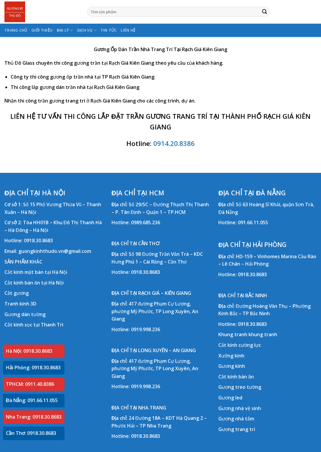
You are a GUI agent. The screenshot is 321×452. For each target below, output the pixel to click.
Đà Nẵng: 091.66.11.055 (32, 400)
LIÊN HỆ (128, 30)
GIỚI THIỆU (42, 30)
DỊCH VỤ (86, 30)
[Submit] (264, 12)
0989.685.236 (145, 222)
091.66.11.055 (253, 222)
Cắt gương (16, 293)
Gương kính (231, 366)
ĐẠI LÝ (65, 30)
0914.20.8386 (174, 143)
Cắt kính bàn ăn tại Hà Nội (34, 282)
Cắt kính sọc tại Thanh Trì (33, 324)
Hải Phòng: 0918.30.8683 (33, 367)
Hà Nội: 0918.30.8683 (29, 351)
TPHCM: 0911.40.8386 (30, 384)
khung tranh (263, 334)
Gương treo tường (239, 387)
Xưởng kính (231, 355)
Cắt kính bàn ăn (236, 376)
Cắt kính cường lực (239, 345)
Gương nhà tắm (236, 418)
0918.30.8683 (38, 240)
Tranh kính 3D (20, 303)
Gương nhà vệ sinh (239, 408)
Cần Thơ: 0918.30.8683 (31, 433)
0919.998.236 (145, 329)
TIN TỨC (109, 30)
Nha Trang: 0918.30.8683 (34, 417)
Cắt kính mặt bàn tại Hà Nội (35, 272)
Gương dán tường (25, 314)
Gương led (230, 397)
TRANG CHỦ (15, 30)
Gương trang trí (236, 429)
